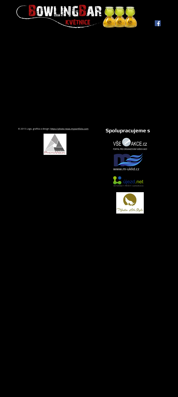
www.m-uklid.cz (126, 169)
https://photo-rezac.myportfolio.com (69, 128)
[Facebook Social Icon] (158, 23)
